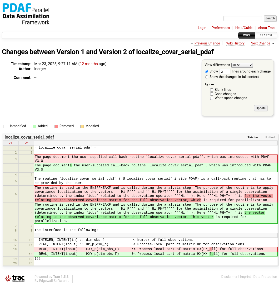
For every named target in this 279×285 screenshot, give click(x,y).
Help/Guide (244, 28)
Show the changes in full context (232, 77)
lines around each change (245, 71)
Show (211, 71)
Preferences (221, 28)
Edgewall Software (53, 281)
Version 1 (70, 52)
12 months (89, 64)
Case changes (225, 94)
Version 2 (113, 52)
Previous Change (207, 43)
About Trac (266, 28)
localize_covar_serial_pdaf (175, 52)
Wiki (246, 35)
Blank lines (223, 90)
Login (202, 28)
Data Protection (265, 277)
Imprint (245, 277)
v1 (10, 143)
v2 (26, 143)
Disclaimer (229, 277)
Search (266, 35)
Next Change (260, 43)
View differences (217, 65)
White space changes (231, 98)
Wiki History (235, 43)
